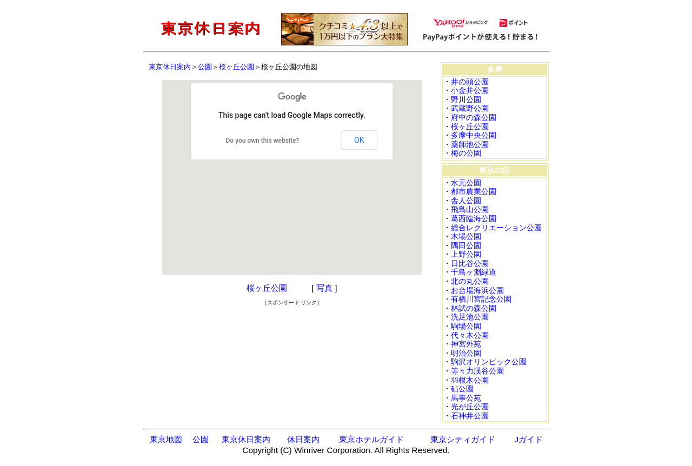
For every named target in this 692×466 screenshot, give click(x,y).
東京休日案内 (170, 67)
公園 (205, 67)
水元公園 (466, 182)
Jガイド (529, 439)
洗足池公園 (470, 316)
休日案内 (303, 439)
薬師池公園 (470, 144)
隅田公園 (466, 245)
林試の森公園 (473, 308)
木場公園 (466, 236)
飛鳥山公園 (470, 209)
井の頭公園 (470, 81)
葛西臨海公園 (473, 218)
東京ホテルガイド (371, 439)
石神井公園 (470, 415)
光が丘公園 (470, 406)
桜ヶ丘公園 (236, 67)
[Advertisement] (291, 323)
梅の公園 (466, 153)
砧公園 (462, 388)
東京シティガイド (462, 439)
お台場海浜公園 (477, 290)
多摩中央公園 (473, 135)
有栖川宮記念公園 (481, 299)
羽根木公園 (470, 380)
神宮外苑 (466, 343)
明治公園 (466, 353)
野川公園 (466, 99)
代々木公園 (470, 335)
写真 (324, 287)
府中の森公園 (473, 117)
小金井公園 (470, 90)
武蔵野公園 (470, 108)
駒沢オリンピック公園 (489, 361)
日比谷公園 (470, 263)
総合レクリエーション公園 (496, 227)
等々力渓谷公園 (477, 371)
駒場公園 (466, 326)
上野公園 (466, 254)
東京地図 (166, 439)
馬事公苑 (466, 398)
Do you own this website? (263, 140)
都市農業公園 (473, 191)
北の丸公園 (470, 281)
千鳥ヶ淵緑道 (473, 272)
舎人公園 (466, 200)
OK (359, 140)
